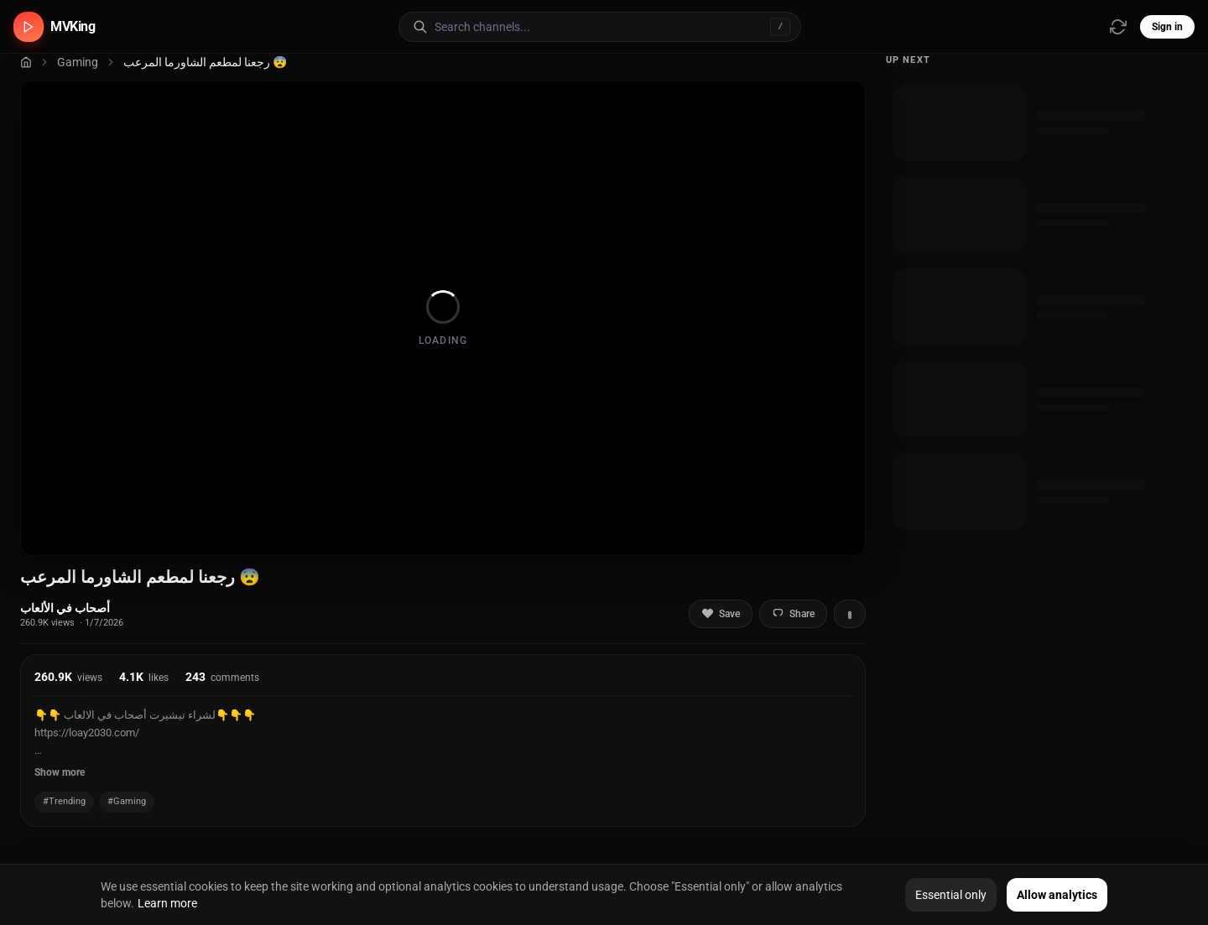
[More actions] (850, 614)
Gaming (77, 62)
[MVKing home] (54, 26)
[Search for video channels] (617, 26)
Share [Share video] (793, 613)
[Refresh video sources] (1118, 27)
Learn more (167, 903)
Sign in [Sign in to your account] (1167, 27)
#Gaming (126, 801)
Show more (59, 772)
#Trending (64, 801)
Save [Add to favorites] (720, 613)
